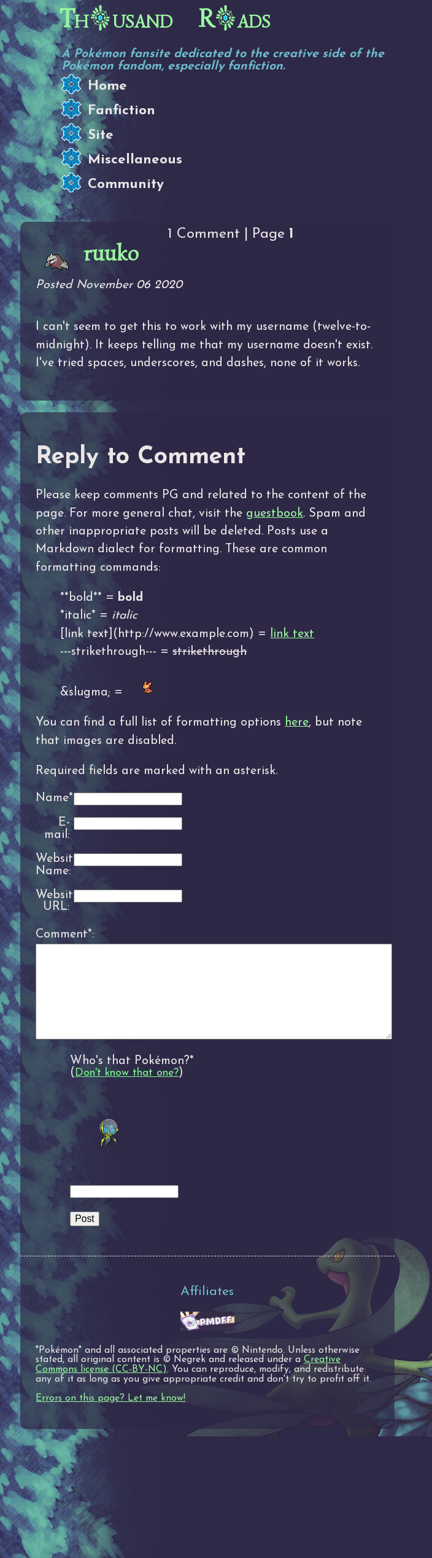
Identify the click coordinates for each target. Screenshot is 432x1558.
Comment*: (53, 934)
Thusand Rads (165, 19)
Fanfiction (121, 111)
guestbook (274, 513)
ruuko (111, 253)
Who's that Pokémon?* (132, 1079)
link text (292, 634)
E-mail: (57, 829)
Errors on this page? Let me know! (110, 1417)
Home (107, 86)
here (297, 722)
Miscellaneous (135, 160)
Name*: (53, 798)
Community (126, 185)
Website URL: (53, 902)
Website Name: (53, 865)
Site (101, 135)
